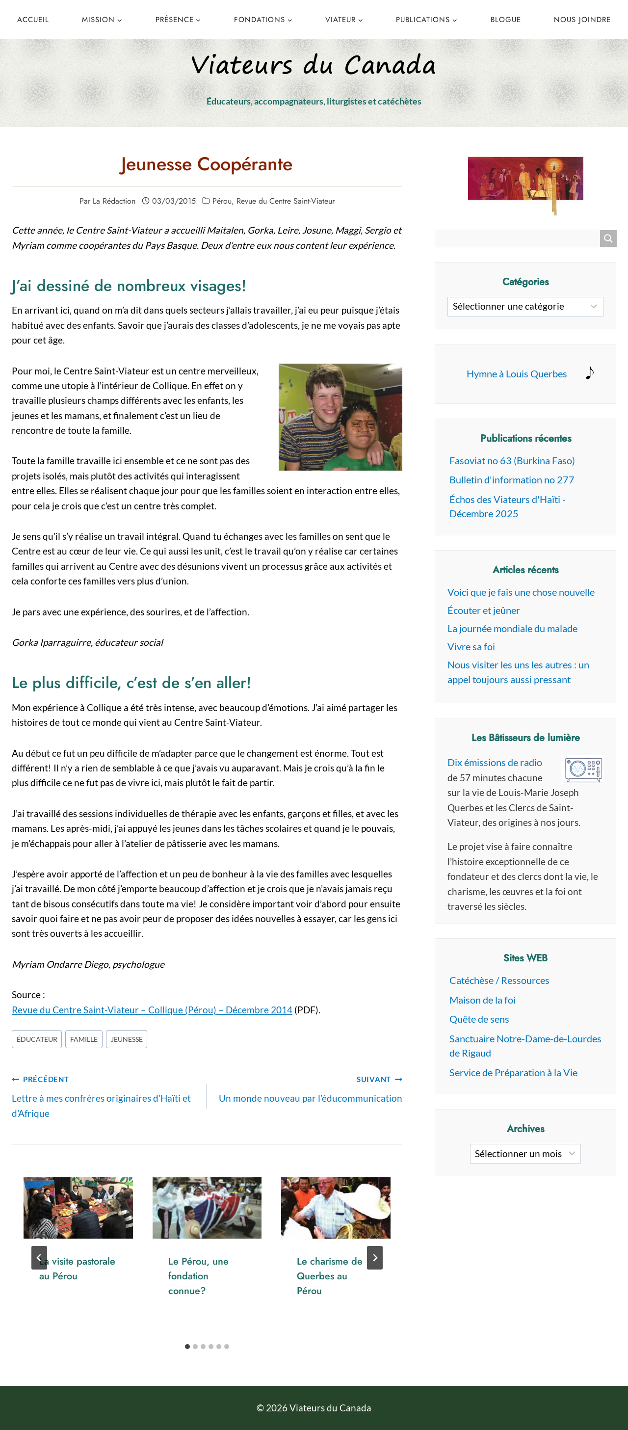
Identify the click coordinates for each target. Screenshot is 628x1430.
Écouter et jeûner (483, 610)
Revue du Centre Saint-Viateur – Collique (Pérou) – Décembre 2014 (152, 1009)
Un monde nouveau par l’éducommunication (309, 1087)
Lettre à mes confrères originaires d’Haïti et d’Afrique (105, 1094)
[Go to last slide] (39, 1258)
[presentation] (78, 1208)
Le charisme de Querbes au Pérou (330, 1276)
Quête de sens (479, 1019)
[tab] (187, 1346)
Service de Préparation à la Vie (513, 1072)
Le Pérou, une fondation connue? (198, 1276)
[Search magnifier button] (608, 238)
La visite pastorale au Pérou (77, 1268)
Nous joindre (582, 19)
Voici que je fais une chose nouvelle (521, 592)
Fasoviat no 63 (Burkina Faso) (512, 460)
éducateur (37, 1039)
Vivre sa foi (471, 646)
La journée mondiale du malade (512, 628)
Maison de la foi (482, 1000)
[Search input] (520, 238)
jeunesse (127, 1039)
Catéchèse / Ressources (499, 980)
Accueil (33, 19)
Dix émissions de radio (494, 762)
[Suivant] (375, 1258)
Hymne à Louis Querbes (517, 373)
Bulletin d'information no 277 (512, 479)
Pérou (222, 201)
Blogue (506, 19)
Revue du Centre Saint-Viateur (285, 201)
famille (84, 1039)
